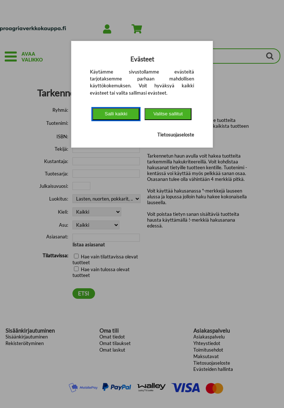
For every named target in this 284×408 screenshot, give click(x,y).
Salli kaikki (116, 113)
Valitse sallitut (168, 113)
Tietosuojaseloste (175, 135)
